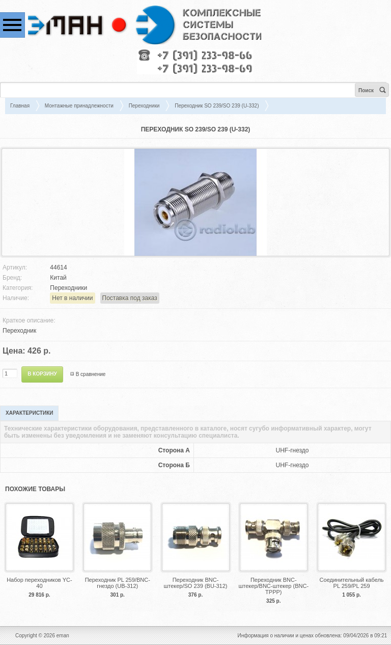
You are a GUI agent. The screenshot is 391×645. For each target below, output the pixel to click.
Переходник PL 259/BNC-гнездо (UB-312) (117, 583)
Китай (58, 277)
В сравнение (91, 374)
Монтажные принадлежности (79, 106)
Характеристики (29, 413)
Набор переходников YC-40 (39, 583)
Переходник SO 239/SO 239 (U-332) (217, 106)
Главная (20, 106)
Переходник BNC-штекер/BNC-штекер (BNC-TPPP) (273, 586)
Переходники (144, 106)
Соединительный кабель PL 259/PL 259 (352, 583)
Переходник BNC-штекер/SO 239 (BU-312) (195, 583)
